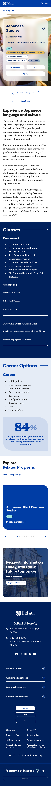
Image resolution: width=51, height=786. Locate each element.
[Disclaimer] (10, 730)
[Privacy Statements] (35, 740)
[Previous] (5, 536)
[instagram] (25, 653)
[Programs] (8, 10)
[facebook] (30, 653)
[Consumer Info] (33, 735)
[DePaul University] (12, 3)
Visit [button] (36, 67)
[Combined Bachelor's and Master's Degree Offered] (25, 331)
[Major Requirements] (25, 292)
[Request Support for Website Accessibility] (36, 746)
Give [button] (25, 721)
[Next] (45, 536)
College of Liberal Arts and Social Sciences (25, 42)
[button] (25, 93)
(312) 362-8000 (18, 638)
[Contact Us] (32, 730)
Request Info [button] (15, 67)
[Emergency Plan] (12, 735)
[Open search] (42, 3)
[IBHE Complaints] (13, 740)
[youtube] (34, 653)
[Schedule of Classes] (25, 301)
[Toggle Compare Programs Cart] (25, 775)
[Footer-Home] (25, 613)
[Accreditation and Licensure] (15, 746)
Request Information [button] (16, 583)
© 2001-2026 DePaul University (25, 756)
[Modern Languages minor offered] (25, 339)
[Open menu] (46, 3)
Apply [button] (25, 73)
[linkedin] (16, 653)
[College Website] (25, 309)
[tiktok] (21, 653)
